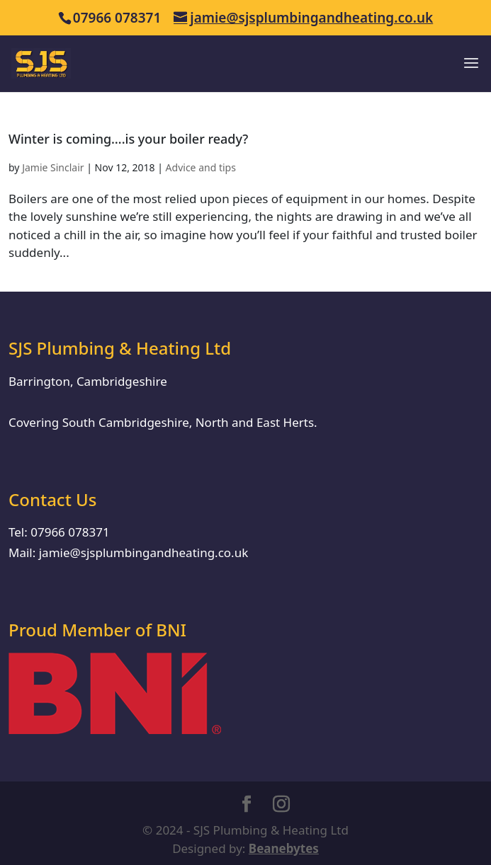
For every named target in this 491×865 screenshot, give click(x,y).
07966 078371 (69, 532)
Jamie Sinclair (53, 167)
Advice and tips (201, 167)
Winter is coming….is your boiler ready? (128, 138)
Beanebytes (284, 848)
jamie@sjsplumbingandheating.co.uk (144, 552)
